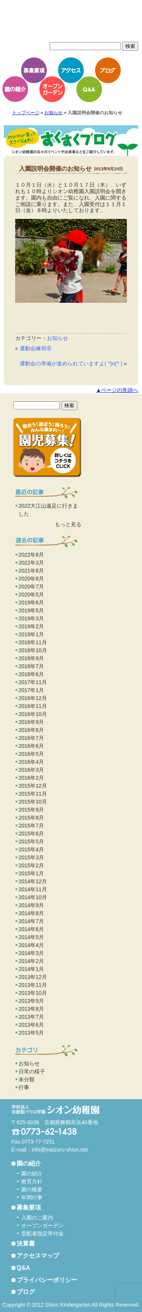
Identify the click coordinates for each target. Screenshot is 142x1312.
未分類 (26, 1079)
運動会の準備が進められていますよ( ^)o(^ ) (71, 363)
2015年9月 (31, 810)
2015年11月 (33, 794)
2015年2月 (31, 865)
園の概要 (31, 1189)
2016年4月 (31, 762)
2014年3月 (31, 953)
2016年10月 (33, 714)
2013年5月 (31, 1033)
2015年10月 (33, 802)
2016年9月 (31, 722)
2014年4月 (31, 945)
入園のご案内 (37, 1217)
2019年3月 (31, 618)
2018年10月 (33, 650)
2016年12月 (33, 698)
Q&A (89, 89)
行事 (24, 1087)
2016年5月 (31, 754)
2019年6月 (31, 602)
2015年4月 (31, 849)
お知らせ (53, 112)
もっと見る (68, 524)
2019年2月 (31, 626)
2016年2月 (31, 778)
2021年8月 (31, 571)
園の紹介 (15, 89)
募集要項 (34, 70)
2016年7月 (31, 738)
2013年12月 (33, 977)
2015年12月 (33, 786)
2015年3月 (31, 857)
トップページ (25, 112)
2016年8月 (31, 730)
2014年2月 (31, 961)
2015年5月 (31, 841)
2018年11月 (33, 642)
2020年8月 (31, 579)
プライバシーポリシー (47, 1280)
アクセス (71, 70)
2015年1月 (31, 873)
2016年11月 (33, 706)
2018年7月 (31, 666)
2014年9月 (31, 905)
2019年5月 (31, 610)
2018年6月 (31, 674)
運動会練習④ (35, 348)
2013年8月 (31, 1009)
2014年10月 (33, 897)
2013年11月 (33, 985)
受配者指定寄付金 (42, 1233)
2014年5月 (31, 937)
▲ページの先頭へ (117, 390)
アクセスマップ (38, 1255)
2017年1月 (31, 690)
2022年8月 (31, 555)
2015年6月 (31, 834)
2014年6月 (31, 929)
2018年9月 (31, 658)
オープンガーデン (52, 89)
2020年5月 (31, 595)
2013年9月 (31, 1001)
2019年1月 (31, 634)
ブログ (108, 70)
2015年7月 (31, 826)
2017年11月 (33, 682)
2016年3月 (31, 770)
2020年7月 (31, 587)
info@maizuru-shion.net (60, 1150)
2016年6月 (31, 746)
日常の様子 (32, 1071)
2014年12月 (33, 881)
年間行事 (31, 1197)
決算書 (26, 1243)
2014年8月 (31, 913)
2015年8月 (31, 818)
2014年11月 (33, 889)
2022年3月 (31, 563)
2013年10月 (33, 993)
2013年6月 (31, 1025)
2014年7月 (31, 921)
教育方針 (31, 1181)
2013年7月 (31, 1017)
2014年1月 (31, 969)
